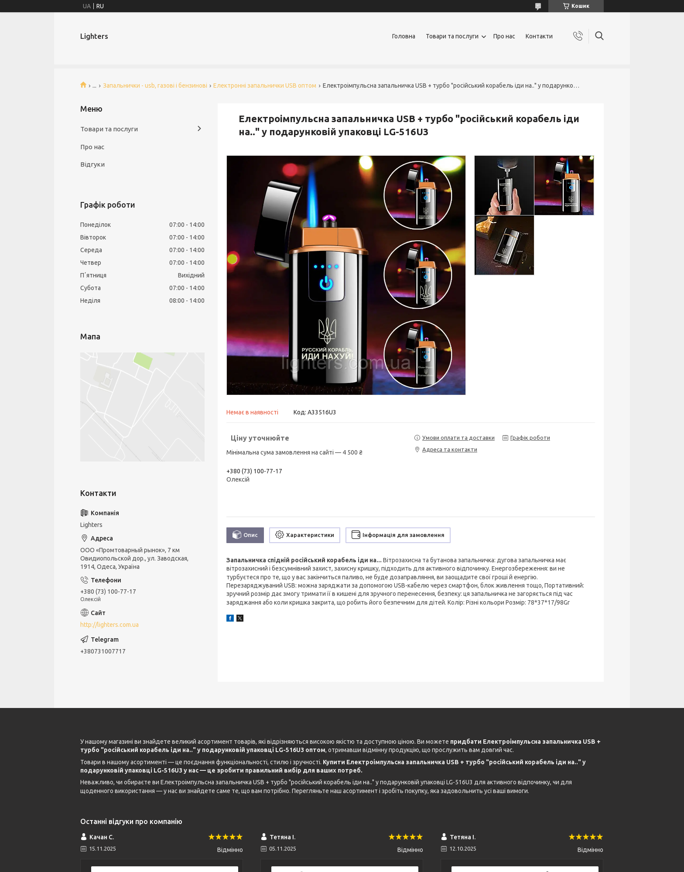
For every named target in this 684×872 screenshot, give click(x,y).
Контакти (539, 36)
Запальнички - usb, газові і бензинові (155, 85)
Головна (403, 36)
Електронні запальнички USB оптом (264, 85)
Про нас (504, 36)
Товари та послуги (452, 36)
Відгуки (92, 164)
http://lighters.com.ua (109, 624)
